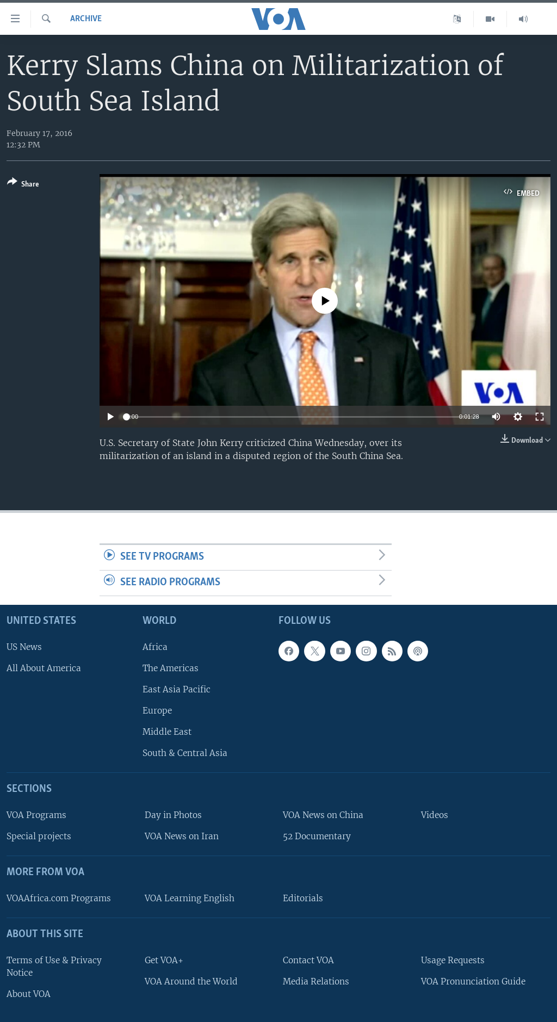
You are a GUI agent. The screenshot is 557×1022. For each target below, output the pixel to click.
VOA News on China (323, 815)
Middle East (167, 732)
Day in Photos (173, 815)
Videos (434, 815)
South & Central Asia (185, 753)
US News (24, 646)
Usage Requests (453, 960)
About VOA (29, 994)
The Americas (171, 667)
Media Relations (316, 981)
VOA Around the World (191, 981)
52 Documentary (317, 836)
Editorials (303, 898)
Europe (157, 710)
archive (86, 19)
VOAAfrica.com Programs (59, 898)
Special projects (39, 836)
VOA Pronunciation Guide (473, 981)
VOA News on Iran (182, 836)
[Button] (23, 185)
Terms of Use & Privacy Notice (54, 966)
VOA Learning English (189, 898)
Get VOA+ (164, 960)
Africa (155, 646)
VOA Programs (36, 815)
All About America (44, 667)
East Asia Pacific (177, 689)
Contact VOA (308, 960)
